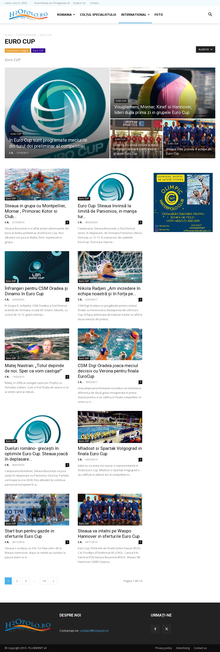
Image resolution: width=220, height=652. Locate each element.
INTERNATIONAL (135, 14)
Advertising (183, 648)
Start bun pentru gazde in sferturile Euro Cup (29, 533)
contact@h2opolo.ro (94, 631)
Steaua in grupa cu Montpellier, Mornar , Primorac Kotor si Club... (35, 211)
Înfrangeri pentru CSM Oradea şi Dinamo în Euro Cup (36, 291)
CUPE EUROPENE (26, 35)
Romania (66, 14)
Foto (158, 14)
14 (44, 581)
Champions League (17, 50)
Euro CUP (38, 50)
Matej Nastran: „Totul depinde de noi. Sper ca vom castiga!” (34, 368)
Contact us (200, 648)
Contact (94, 3)
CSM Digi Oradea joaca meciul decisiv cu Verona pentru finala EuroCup (108, 371)
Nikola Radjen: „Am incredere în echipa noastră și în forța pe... (109, 291)
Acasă (8, 35)
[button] (210, 15)
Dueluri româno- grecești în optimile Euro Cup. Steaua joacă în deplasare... (36, 454)
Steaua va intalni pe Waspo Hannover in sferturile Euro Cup (109, 533)
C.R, (11, 152)
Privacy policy (163, 648)
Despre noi (79, 3)
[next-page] (53, 580)
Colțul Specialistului (98, 14)
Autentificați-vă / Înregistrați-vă (52, 3)
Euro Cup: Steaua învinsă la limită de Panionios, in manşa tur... (107, 211)
